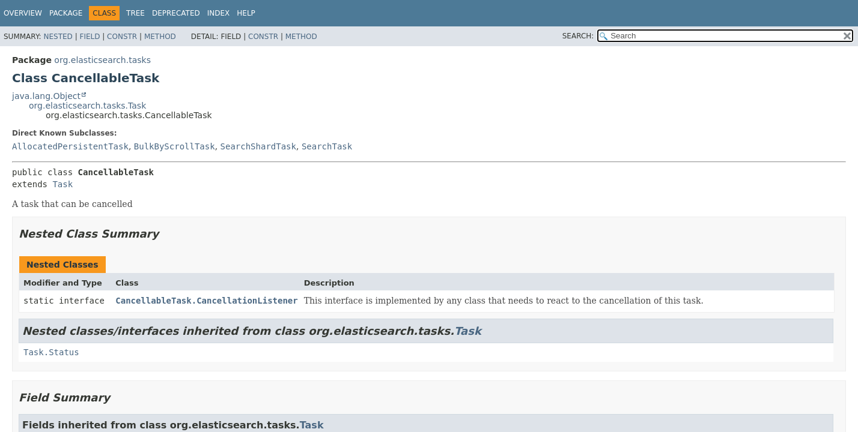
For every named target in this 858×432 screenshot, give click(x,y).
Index (218, 13)
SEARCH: (578, 36)
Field (89, 36)
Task (62, 184)
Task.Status (51, 352)
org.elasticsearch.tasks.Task (87, 105)
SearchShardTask (258, 146)
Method (160, 36)
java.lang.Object (46, 96)
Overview (23, 13)
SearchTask (327, 146)
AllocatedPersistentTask (70, 146)
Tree (135, 13)
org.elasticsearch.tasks (102, 60)
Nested (57, 36)
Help (246, 13)
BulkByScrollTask (174, 146)
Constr (122, 36)
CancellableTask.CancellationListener (206, 300)
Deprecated (176, 13)
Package (65, 13)
